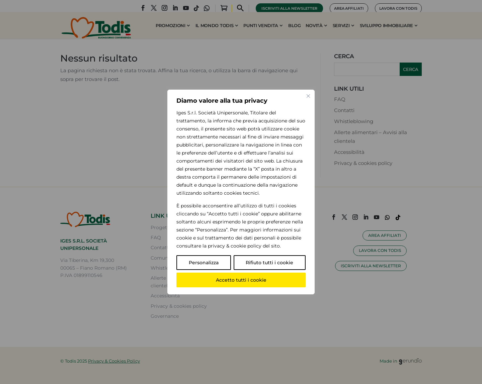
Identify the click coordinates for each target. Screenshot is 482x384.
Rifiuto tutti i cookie (269, 263)
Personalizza (204, 263)
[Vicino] (308, 96)
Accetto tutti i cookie (241, 280)
